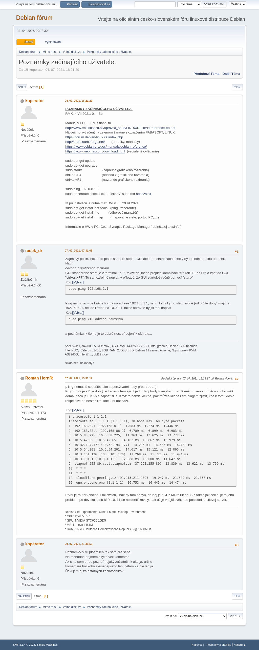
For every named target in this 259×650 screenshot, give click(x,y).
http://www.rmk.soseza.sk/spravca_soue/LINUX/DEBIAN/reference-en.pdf (120, 128)
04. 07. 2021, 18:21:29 (78, 100)
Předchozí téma (206, 74)
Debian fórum (34, 17)
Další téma (231, 74)
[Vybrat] (78, 282)
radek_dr (33, 251)
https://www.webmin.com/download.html (95, 151)
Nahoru (24, 596)
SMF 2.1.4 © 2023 (24, 644)
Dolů (22, 87)
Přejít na (170, 616)
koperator (34, 101)
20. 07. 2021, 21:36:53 (78, 543)
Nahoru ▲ (240, 644)
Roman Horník (39, 378)
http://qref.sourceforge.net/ (85, 142)
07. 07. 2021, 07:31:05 (78, 250)
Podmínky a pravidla (218, 644)
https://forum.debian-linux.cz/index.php (94, 137)
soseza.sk (143, 194)
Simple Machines (47, 644)
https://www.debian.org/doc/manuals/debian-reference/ (106, 146)
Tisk (237, 87)
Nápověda (197, 644)
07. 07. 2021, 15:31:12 (78, 378)
